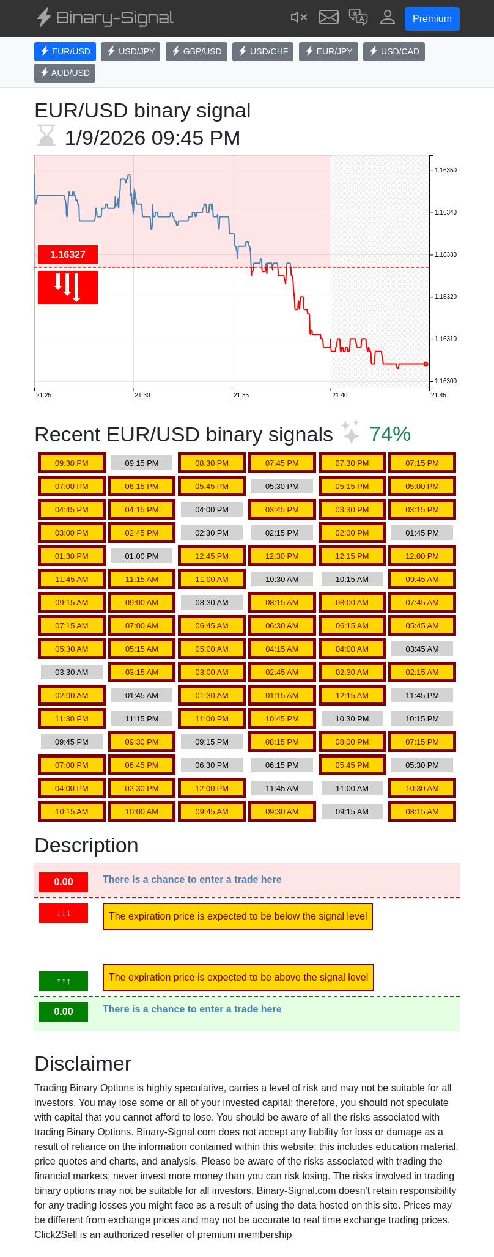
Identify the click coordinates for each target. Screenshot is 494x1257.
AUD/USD (65, 73)
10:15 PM (422, 718)
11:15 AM (141, 579)
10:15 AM (352, 579)
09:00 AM (141, 602)
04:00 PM (212, 509)
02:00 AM (71, 695)
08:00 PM (352, 741)
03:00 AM (212, 672)
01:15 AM (281, 695)
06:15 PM (142, 486)
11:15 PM (142, 718)
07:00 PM (72, 486)
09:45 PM (72, 741)
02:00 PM (352, 532)
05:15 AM (141, 649)
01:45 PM (422, 532)
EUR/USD (65, 51)
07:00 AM (141, 625)
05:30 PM (282, 486)
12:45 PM (212, 556)
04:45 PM (72, 509)
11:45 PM (422, 695)
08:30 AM (212, 602)
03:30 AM (71, 672)
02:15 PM (282, 532)
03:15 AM (141, 672)
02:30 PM (212, 532)
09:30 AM (281, 811)
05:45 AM (422, 625)
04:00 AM (352, 649)
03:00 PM (72, 532)
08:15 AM (281, 602)
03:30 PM (352, 509)
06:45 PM (142, 765)
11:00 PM (212, 718)
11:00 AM (212, 579)
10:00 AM (141, 811)
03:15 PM (422, 509)
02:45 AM (281, 672)
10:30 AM (281, 579)
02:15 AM (422, 672)
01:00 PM (142, 556)
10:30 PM (352, 718)
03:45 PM (282, 509)
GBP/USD (196, 51)
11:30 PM (72, 718)
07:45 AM (422, 602)
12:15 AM (352, 695)
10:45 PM (282, 718)
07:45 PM (282, 463)
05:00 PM (422, 486)
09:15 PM (142, 463)
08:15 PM (282, 741)
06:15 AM (352, 625)
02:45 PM (142, 532)
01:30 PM (72, 556)
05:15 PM (352, 486)
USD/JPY (130, 51)
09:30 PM (72, 463)
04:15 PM (142, 509)
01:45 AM (141, 695)
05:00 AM (212, 649)
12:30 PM (282, 556)
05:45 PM (212, 486)
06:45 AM (212, 625)
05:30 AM (71, 649)
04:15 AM (281, 649)
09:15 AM (71, 602)
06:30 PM (212, 765)
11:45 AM (71, 579)
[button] (358, 18)
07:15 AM (71, 625)
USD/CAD (394, 51)
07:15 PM (422, 463)
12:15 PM (352, 556)
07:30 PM (352, 463)
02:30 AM (352, 672)
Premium (432, 18)
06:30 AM (281, 625)
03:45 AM (422, 649)
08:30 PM (212, 463)
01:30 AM (212, 695)
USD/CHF (263, 51)
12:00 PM (422, 556)
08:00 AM (352, 602)
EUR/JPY (328, 51)
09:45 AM (422, 579)
